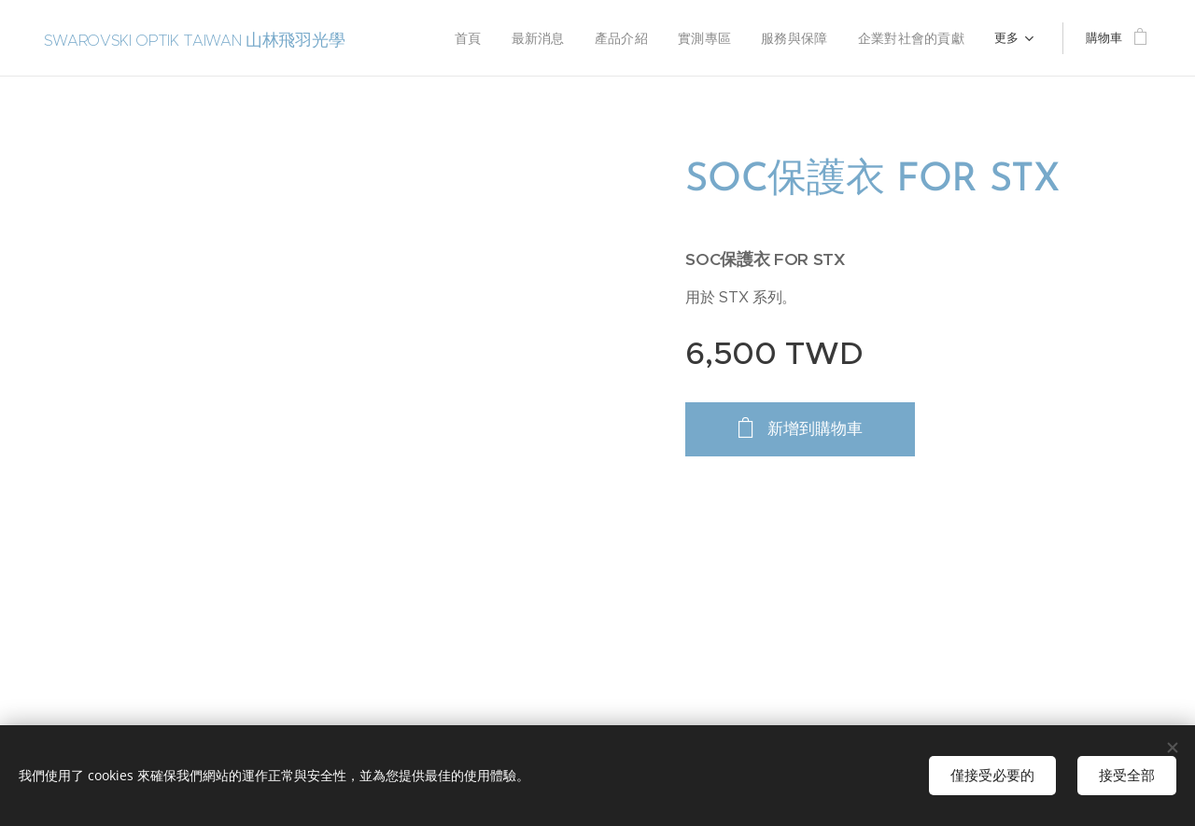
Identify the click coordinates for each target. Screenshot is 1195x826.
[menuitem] (417, 38)
